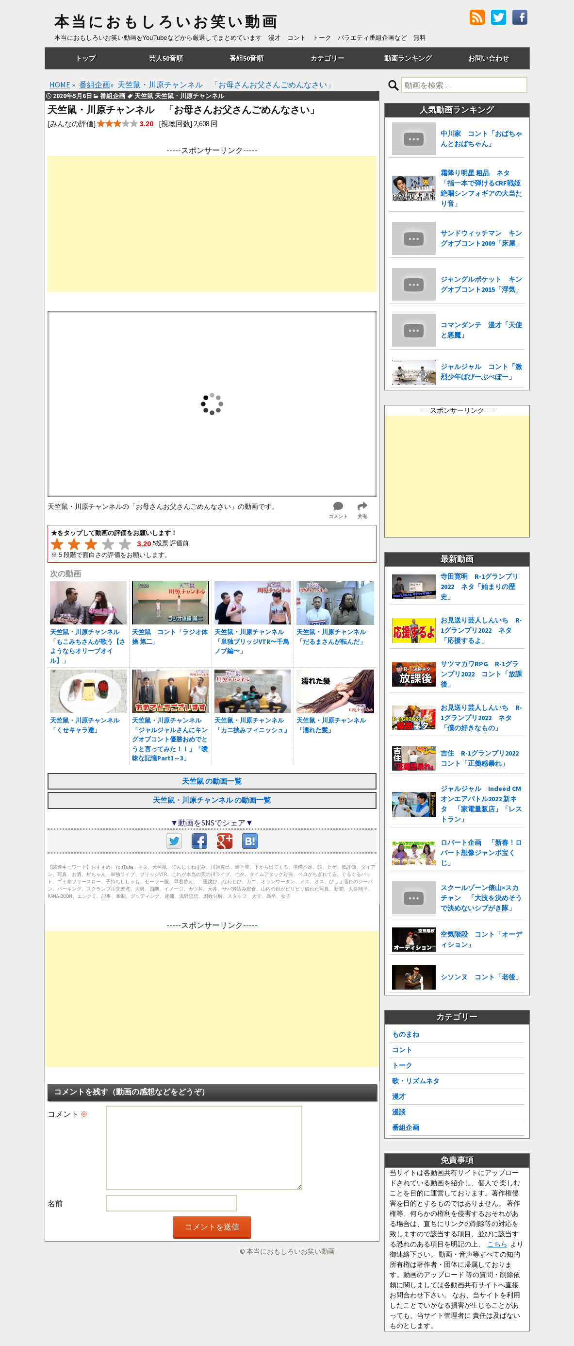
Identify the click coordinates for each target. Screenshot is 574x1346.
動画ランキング (408, 58)
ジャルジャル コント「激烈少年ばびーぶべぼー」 (481, 371)
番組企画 (405, 1127)
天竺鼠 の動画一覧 (212, 781)
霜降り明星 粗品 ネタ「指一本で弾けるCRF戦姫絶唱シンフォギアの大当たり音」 (481, 188)
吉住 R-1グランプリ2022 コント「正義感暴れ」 (483, 758)
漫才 (399, 1096)
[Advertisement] (212, 224)
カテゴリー (327, 58)
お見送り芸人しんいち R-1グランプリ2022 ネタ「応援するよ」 (481, 630)
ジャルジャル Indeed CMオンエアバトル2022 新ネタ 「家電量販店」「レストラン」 (481, 804)
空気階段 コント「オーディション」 (481, 939)
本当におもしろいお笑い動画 (166, 22)
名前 (55, 1203)
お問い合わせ (488, 58)
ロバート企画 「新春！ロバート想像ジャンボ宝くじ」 (481, 852)
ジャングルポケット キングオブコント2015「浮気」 (481, 284)
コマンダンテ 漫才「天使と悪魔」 (481, 329)
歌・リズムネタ (416, 1081)
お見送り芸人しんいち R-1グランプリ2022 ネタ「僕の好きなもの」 (481, 717)
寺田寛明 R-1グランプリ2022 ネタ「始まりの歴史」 (480, 586)
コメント (68, 1114)
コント (402, 1049)
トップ (85, 58)
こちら (497, 1244)
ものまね (405, 1034)
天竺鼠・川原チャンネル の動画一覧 (212, 800)
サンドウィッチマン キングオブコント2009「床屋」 (481, 238)
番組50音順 (246, 58)
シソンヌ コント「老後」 (481, 977)
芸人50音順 (166, 58)
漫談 (399, 1112)
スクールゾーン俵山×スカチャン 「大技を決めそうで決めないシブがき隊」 (481, 897)
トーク (402, 1065)
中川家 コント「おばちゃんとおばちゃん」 (481, 138)
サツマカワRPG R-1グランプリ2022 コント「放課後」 (481, 674)
